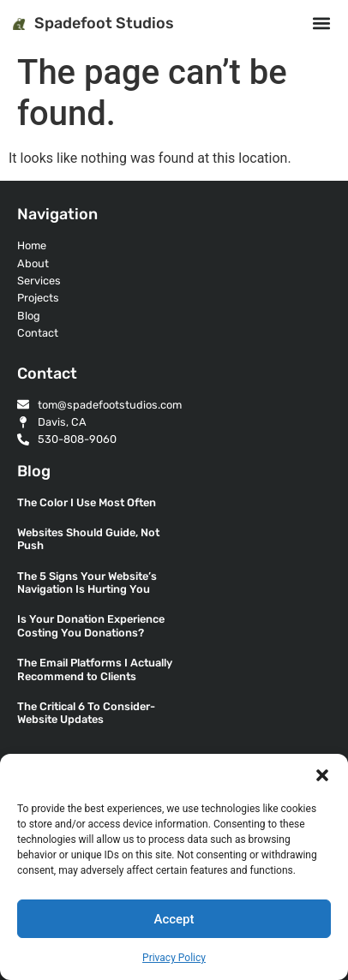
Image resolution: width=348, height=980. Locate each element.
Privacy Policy (174, 958)
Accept (173, 919)
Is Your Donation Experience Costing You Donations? (91, 625)
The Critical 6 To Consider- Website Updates (86, 713)
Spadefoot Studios (104, 23)
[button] (322, 775)
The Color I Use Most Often (86, 502)
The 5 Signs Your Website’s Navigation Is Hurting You (87, 582)
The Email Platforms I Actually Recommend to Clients (94, 669)
